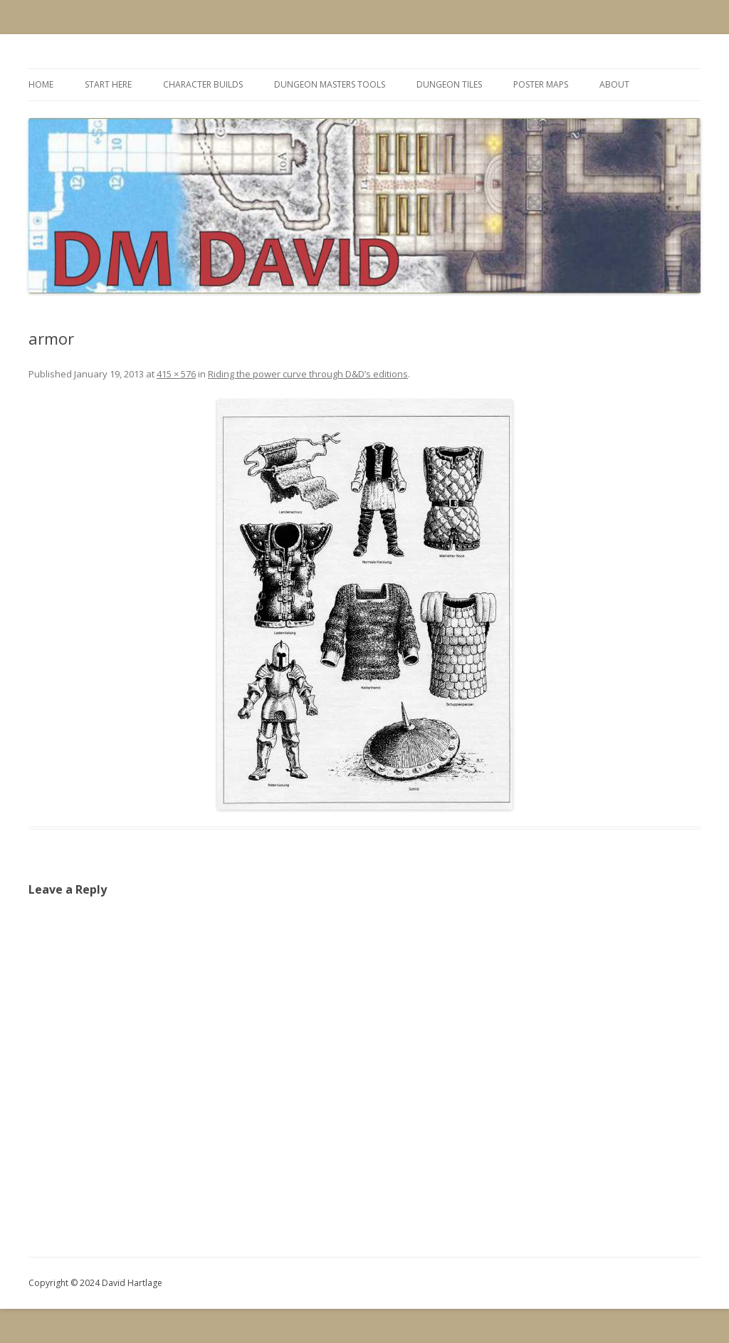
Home (40, 84)
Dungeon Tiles (449, 84)
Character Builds (203, 84)
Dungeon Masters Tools (329, 84)
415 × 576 (176, 373)
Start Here (108, 84)
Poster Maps (540, 84)
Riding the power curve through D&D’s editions (308, 373)
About (614, 84)
